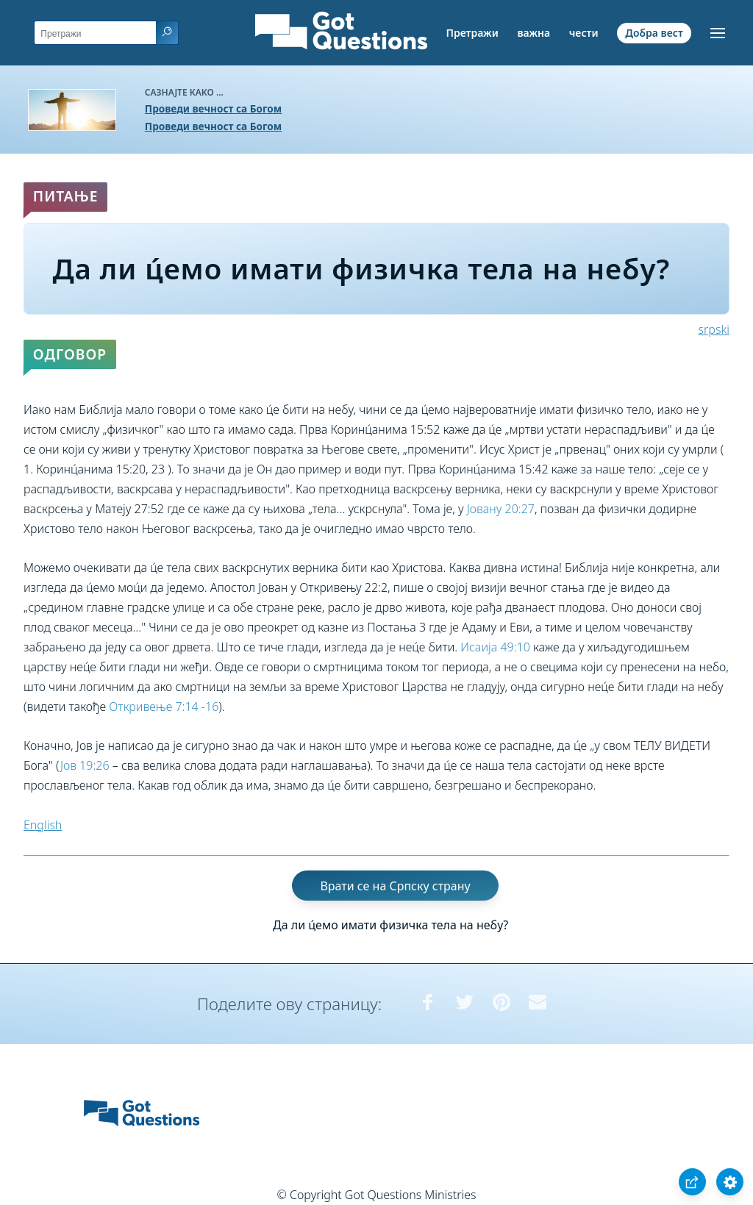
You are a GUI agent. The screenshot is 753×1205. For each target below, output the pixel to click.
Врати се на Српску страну (395, 885)
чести (584, 33)
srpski (714, 329)
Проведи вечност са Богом (213, 108)
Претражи (472, 33)
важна (533, 33)
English (43, 825)
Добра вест (653, 33)
